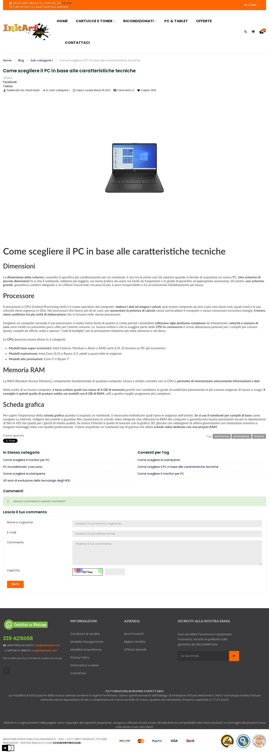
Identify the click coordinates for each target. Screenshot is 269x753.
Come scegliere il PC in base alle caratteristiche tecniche (178, 467)
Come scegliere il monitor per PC (26, 460)
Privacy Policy (79, 657)
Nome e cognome (20, 522)
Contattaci (78, 673)
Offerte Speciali (135, 650)
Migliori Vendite (134, 642)
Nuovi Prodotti (134, 634)
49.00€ (67, 3)
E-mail (11, 532)
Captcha (13, 570)
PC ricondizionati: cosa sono (22, 467)
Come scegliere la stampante (24, 474)
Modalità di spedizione (85, 650)
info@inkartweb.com (47, 645)
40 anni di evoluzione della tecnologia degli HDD (36, 481)
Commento (15, 542)
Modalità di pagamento (86, 642)
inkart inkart (32, 90)
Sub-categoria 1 (60, 90)
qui (60, 658)
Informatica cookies (84, 665)
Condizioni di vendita (85, 634)
